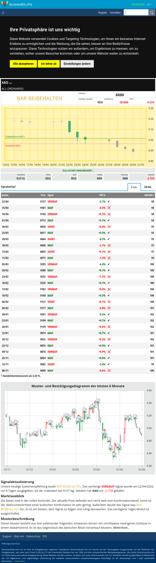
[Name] (151, 12)
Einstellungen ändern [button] (77, 63)
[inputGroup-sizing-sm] (136, 12)
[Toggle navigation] (4, 12)
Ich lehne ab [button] (48, 63)
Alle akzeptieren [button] (23, 63)
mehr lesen (20, 561)
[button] (151, 4)
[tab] (134, 187)
